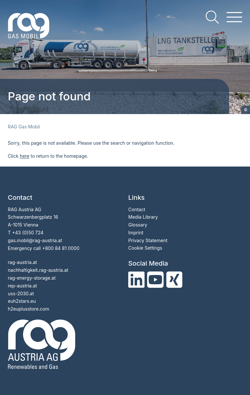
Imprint (135, 232)
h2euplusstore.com (28, 309)
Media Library (143, 217)
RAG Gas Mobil (24, 126)
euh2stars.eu (22, 301)
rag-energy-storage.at (32, 278)
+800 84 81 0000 (60, 248)
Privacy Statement (147, 240)
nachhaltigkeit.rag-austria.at (38, 270)
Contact (136, 209)
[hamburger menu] (234, 17)
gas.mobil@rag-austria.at (35, 240)
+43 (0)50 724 (27, 232)
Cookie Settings (145, 248)
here (25, 156)
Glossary (137, 224)
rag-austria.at (22, 262)
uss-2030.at (21, 293)
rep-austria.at (22, 285)
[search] (212, 17)
